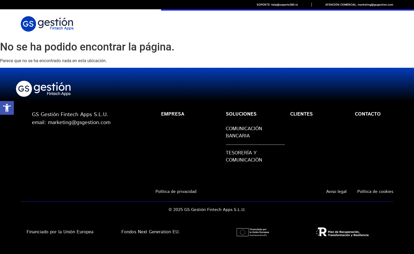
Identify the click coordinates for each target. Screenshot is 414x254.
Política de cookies (375, 192)
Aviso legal (336, 192)
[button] (7, 108)
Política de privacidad (175, 192)
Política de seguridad (261, 191)
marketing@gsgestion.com (79, 122)
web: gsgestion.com (55, 130)
